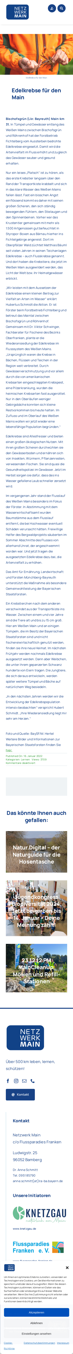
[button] (67, 1268)
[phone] (33, 1081)
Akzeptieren (36, 1312)
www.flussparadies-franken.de (32, 1261)
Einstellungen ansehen (36, 1333)
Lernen (25, 759)
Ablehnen (36, 1323)
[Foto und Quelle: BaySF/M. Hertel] (36, 35)
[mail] (24, 1081)
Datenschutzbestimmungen (39, 1343)
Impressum (63, 1343)
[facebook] (8, 1081)
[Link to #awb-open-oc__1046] (61, 8)
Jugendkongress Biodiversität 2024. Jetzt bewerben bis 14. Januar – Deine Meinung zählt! (36, 911)
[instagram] (16, 1081)
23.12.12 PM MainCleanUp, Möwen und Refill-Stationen (36, 970)
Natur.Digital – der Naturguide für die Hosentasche (37, 854)
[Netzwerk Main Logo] (17, 5)
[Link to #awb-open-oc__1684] (52, 8)
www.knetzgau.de (24, 1228)
